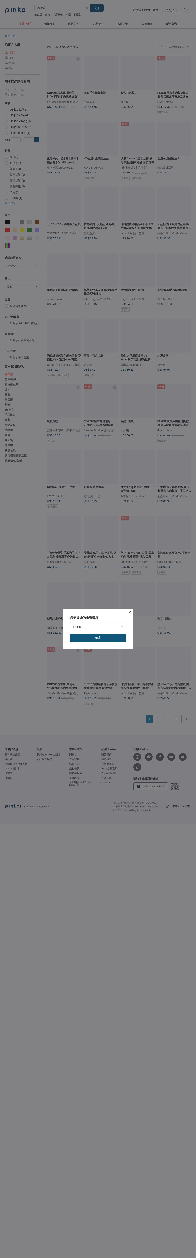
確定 (98, 637)
